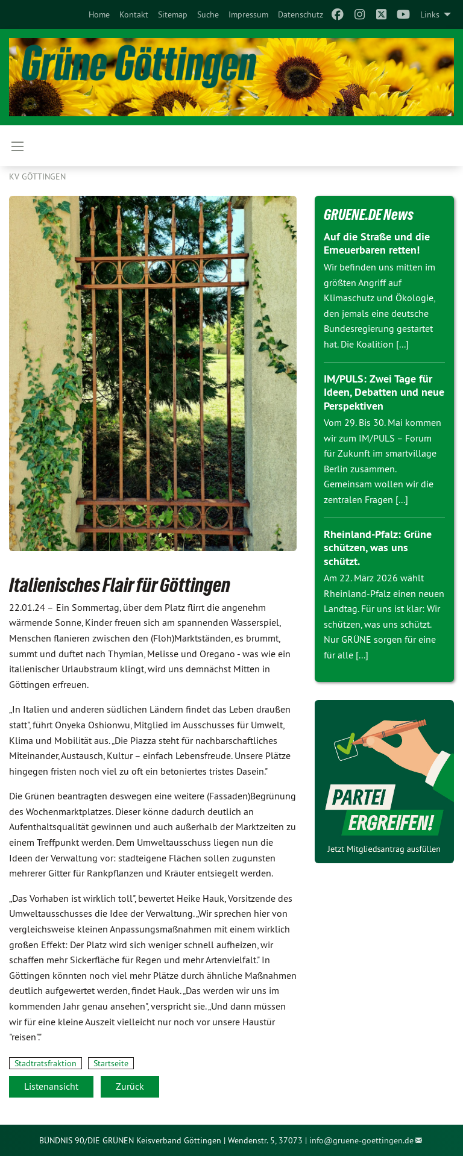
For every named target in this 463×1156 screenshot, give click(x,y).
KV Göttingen (37, 176)
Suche (208, 14)
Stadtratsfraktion (45, 1063)
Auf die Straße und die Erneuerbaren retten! (377, 243)
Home (99, 14)
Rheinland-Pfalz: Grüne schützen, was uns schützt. (378, 547)
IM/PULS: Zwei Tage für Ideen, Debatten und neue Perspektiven (384, 392)
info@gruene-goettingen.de (361, 1140)
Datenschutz (300, 14)
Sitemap (172, 14)
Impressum (248, 14)
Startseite (110, 1063)
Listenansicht (51, 1086)
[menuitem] (99, 14)
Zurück (130, 1086)
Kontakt (133, 14)
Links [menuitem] (429, 14)
